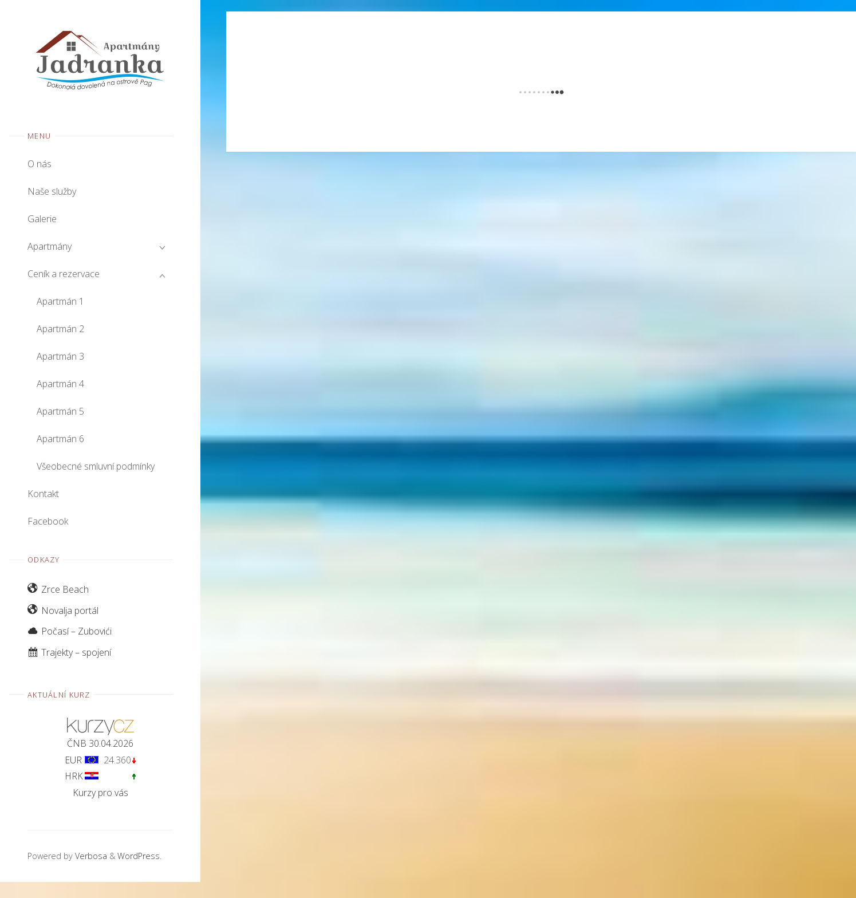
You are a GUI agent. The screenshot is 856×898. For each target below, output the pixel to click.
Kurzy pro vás (100, 792)
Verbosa (90, 855)
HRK (74, 776)
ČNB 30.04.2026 (100, 743)
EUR (73, 760)
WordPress (138, 855)
